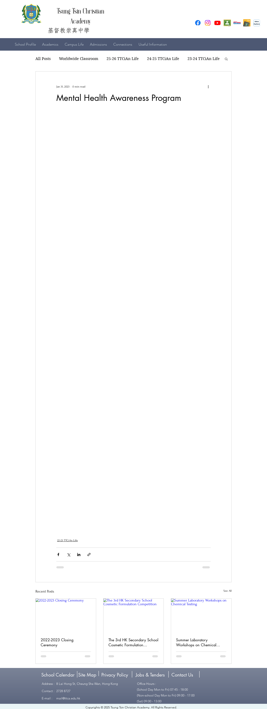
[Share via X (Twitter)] (69, 554)
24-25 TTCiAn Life (163, 58)
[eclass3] (237, 22)
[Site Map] (87, 675)
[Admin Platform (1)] (256, 22)
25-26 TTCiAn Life (123, 58)
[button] (226, 58)
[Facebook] (198, 22)
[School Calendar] (57, 675)
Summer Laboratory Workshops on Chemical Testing (196, 642)
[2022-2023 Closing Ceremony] (66, 615)
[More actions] (208, 86)
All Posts (43, 58)
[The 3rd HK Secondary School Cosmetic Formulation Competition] (133, 615)
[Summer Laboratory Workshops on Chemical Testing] (201, 615)
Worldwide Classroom (78, 58)
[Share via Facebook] (58, 554)
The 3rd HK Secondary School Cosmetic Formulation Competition (133, 642)
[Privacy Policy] (114, 675)
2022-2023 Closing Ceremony (57, 642)
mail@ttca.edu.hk (68, 698)
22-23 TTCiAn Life (67, 540)
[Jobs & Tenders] (150, 675)
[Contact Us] (182, 675)
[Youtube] (217, 22)
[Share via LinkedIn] (79, 554)
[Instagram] (207, 22)
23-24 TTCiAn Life (204, 58)
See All (227, 590)
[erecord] (247, 22)
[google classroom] (227, 22)
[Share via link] (89, 554)
